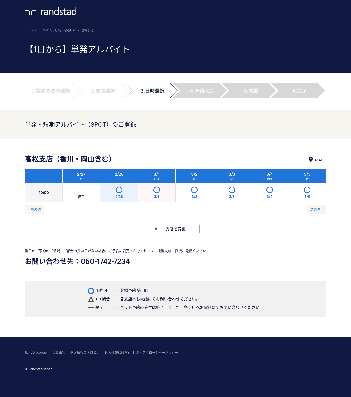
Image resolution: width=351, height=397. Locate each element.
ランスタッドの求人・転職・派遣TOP (50, 30)
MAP (319, 159)
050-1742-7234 (105, 261)
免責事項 (58, 352)
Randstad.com (36, 352)
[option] (194, 187)
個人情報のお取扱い (85, 352)
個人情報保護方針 (118, 352)
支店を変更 (176, 228)
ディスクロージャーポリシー (157, 352)
